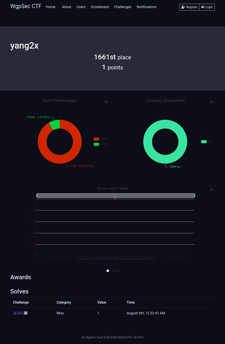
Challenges (122, 7)
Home (50, 7)
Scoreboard (100, 7)
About (66, 7)
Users (81, 7)
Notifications (147, 7)
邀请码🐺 (20, 313)
